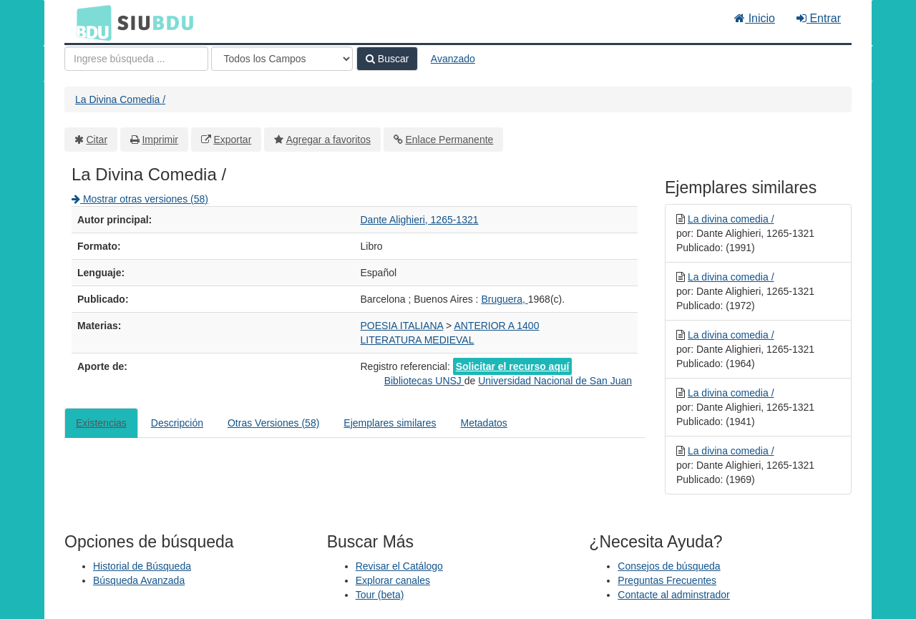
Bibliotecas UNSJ (424, 380)
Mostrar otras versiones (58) (140, 199)
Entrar (818, 18)
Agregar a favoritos (328, 139)
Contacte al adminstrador (673, 594)
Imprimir (160, 139)
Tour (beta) (380, 594)
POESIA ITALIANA (402, 325)
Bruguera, (504, 299)
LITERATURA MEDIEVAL (417, 340)
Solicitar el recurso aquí (513, 366)
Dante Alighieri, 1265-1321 (420, 219)
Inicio (754, 18)
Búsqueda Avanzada (139, 580)
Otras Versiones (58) (273, 423)
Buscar (387, 58)
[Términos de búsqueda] (136, 59)
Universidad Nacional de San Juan (555, 380)
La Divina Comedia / (120, 99)
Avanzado (453, 58)
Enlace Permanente (449, 139)
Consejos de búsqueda (669, 566)
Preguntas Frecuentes (667, 580)
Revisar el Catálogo (399, 566)
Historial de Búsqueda (142, 566)
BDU (90, 22)
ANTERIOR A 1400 (496, 325)
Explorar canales (393, 580)
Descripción (177, 423)
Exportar (232, 139)
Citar (97, 139)
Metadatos (484, 423)
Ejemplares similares (390, 423)
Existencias (101, 423)
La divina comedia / (731, 219)
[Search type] (282, 59)
